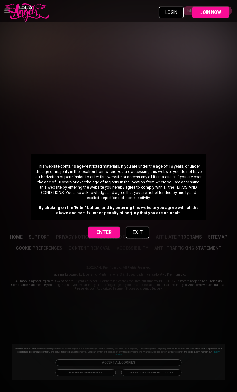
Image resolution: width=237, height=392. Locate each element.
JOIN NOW (210, 12)
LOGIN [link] (171, 12)
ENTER (104, 232)
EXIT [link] (137, 232)
